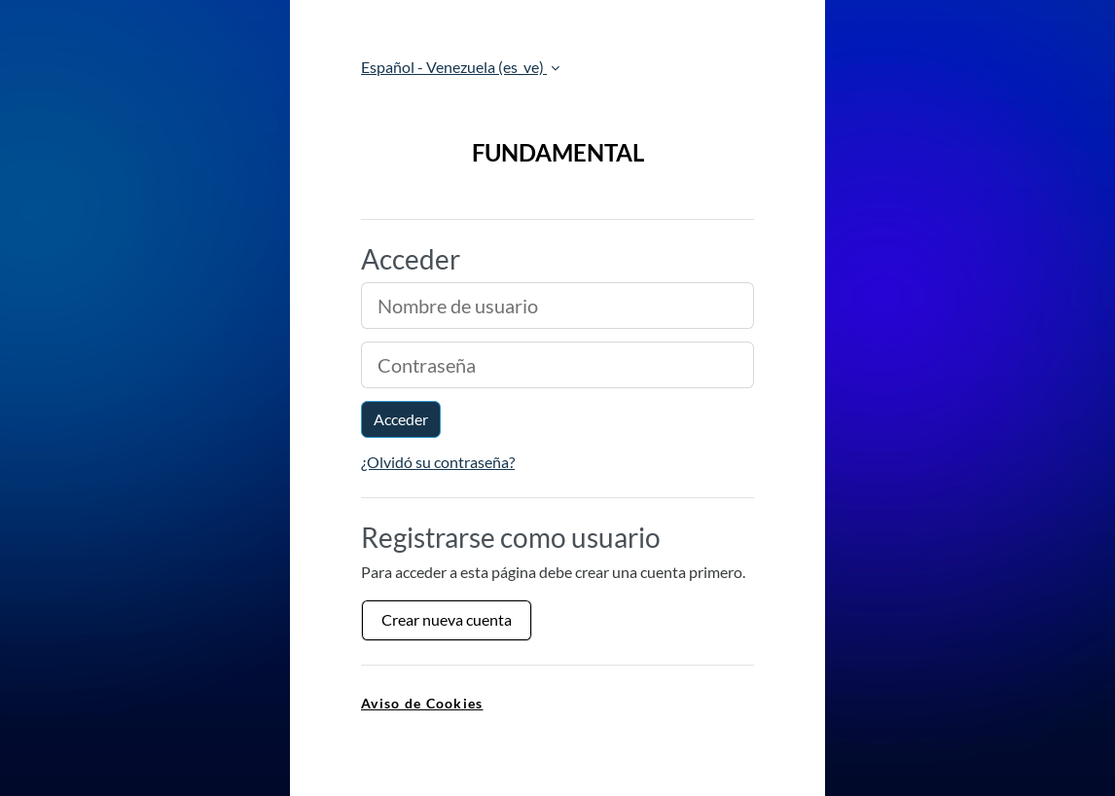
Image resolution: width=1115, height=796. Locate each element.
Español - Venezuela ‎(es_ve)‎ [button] (454, 66)
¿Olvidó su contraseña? (438, 461)
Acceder (401, 419)
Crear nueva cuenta (446, 619)
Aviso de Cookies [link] (422, 703)
